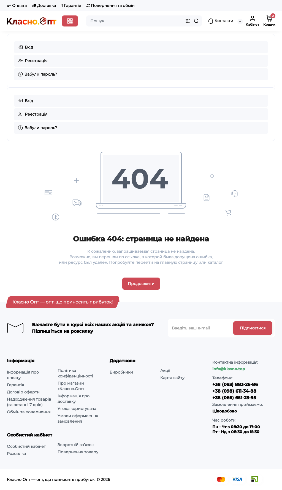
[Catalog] (70, 20)
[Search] (196, 21)
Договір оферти (23, 392)
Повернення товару (78, 451)
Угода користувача (77, 408)
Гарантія (71, 5)
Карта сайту (172, 377)
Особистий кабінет (26, 446)
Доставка (44, 5)
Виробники (121, 372)
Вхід (25, 47)
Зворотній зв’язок (76, 444)
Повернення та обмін (110, 5)
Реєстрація (32, 60)
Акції (165, 370)
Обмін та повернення (28, 411)
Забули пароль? (37, 74)
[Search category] (187, 21)
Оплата (17, 5)
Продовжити (141, 283)
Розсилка (16, 453)
